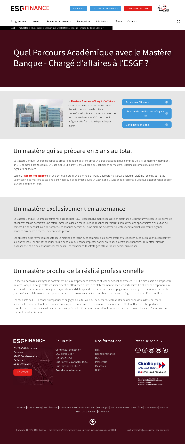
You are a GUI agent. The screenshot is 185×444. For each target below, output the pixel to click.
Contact (132, 21)
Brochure (78, 8)
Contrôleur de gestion (68, 349)
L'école (118, 21)
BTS (97, 349)
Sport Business (123, 407)
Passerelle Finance (34, 175)
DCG (97, 357)
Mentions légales (134, 430)
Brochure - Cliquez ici (147, 102)
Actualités (23, 27)
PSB (45, 407)
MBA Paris (21, 407)
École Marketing (34, 407)
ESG (112, 407)
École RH (53, 407)
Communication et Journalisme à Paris (77, 407)
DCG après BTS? (64, 353)
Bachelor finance (105, 353)
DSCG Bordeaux (89, 411)
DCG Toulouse (151, 407)
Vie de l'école (137, 407)
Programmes (18, 21)
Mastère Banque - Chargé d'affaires (93, 101)
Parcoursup (103, 411)
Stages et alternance (59, 21)
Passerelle (101, 362)
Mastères (100, 366)
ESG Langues (103, 407)
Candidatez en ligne (147, 124)
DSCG (98, 370)
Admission (102, 21)
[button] (92, 421)
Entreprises (83, 21)
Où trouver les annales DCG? (71, 362)
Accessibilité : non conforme (156, 430)
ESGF (13, 27)
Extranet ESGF (63, 357)
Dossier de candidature (106, 8)
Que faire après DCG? (67, 366)
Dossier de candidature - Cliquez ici (147, 113)
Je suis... (36, 21)
